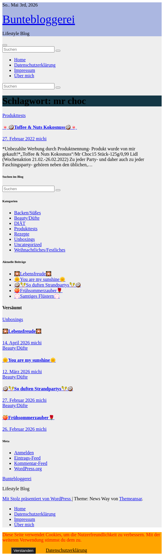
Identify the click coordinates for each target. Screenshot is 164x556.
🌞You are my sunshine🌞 (39, 279)
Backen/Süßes (27, 212)
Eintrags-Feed (27, 457)
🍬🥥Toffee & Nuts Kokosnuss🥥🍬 (39, 127)
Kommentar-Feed (30, 463)
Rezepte (21, 233)
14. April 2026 (16, 342)
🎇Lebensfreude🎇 (33, 273)
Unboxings (24, 239)
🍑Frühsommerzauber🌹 (38, 290)
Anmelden (24, 452)
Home (20, 59)
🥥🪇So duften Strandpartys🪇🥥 (47, 284)
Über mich (24, 75)
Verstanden (23, 550)
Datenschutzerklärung (34, 65)
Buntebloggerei (38, 19)
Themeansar (130, 498)
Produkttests (14, 115)
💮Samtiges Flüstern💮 (37, 296)
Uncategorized (28, 244)
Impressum (24, 70)
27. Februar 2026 (19, 400)
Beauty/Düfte (26, 218)
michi (41, 138)
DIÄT (19, 223)
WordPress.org (28, 468)
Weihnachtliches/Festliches (39, 249)
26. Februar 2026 (19, 429)
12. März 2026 (16, 371)
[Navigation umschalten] (4, 45)
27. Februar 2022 (19, 138)
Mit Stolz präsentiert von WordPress (37, 498)
